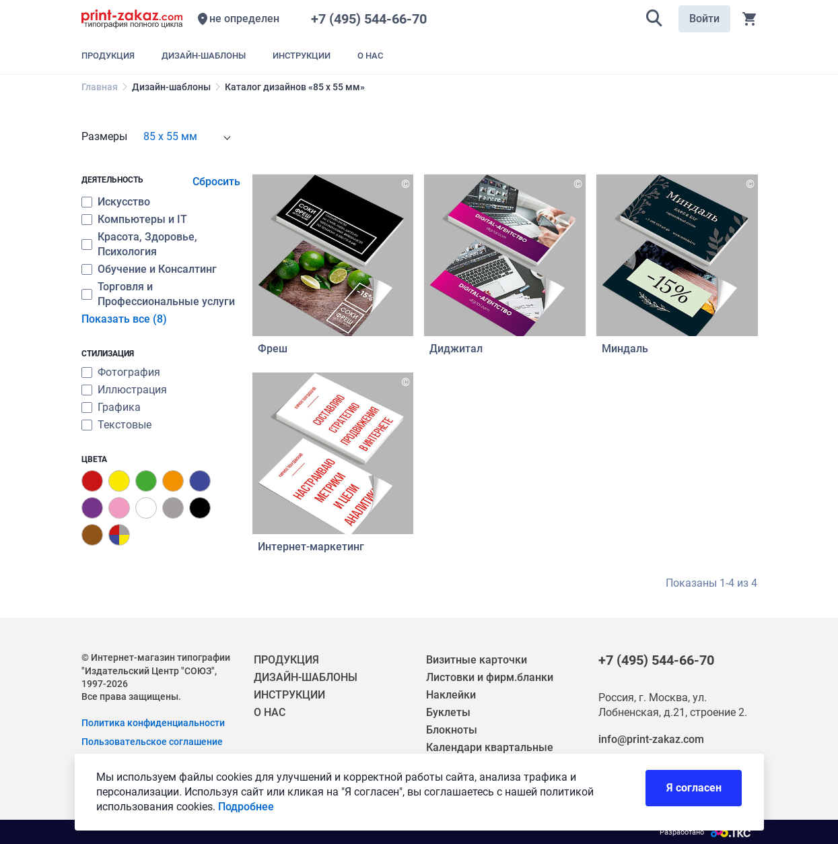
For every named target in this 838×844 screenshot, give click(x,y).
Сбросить (216, 181)
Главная (99, 87)
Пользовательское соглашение (152, 741)
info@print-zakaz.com (651, 739)
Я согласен (694, 792)
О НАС (269, 712)
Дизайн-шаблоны (171, 87)
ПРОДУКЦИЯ (286, 659)
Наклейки (451, 694)
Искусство (124, 201)
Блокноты (451, 729)
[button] (654, 18)
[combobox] (186, 137)
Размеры (104, 136)
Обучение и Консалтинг (157, 269)
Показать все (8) (124, 319)
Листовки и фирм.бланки (489, 677)
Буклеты (448, 712)
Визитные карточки (476, 659)
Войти (704, 18)
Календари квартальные (489, 747)
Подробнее (246, 811)
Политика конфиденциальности (153, 722)
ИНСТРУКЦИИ (289, 694)
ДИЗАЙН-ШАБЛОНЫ (305, 677)
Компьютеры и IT (142, 219)
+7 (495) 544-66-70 (372, 19)
